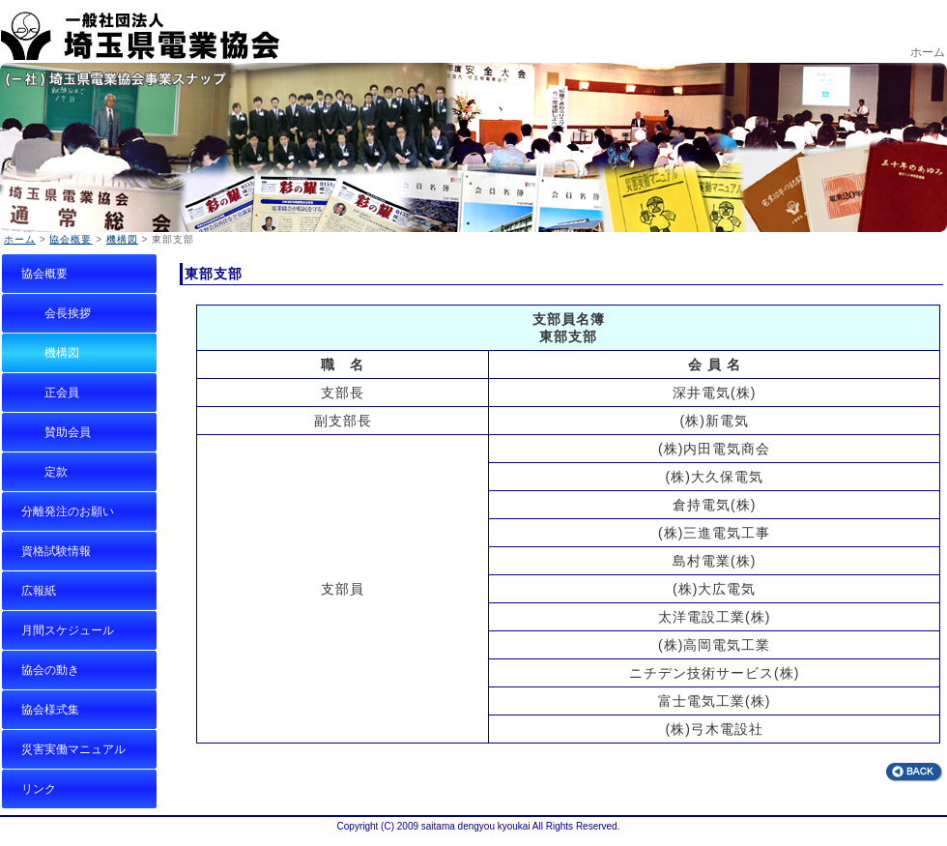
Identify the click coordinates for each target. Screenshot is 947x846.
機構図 (122, 239)
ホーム (927, 52)
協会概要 (70, 239)
